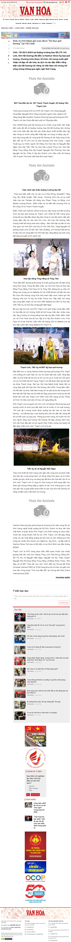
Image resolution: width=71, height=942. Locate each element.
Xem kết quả (35, 794)
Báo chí (17, 19)
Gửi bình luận (64, 603)
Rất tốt (31, 786)
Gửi (28, 794)
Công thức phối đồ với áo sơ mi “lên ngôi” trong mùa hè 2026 (46, 626)
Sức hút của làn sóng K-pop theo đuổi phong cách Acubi (46, 636)
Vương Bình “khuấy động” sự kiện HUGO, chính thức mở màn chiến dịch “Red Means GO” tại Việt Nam (47, 659)
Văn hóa (12, 19)
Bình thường (33, 788)
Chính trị (7, 19)
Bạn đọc (29, 23)
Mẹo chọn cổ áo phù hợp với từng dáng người (42, 669)
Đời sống (51, 19)
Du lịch (32, 19)
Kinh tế (56, 19)
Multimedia (49, 23)
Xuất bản (22, 19)
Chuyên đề (18, 23)
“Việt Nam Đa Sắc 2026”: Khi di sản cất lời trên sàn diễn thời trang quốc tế (47, 615)
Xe (39, 23)
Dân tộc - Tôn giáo (63, 19)
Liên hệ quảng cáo (50, 2)
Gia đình (36, 19)
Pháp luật (24, 23)
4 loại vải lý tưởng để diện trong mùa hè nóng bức (44, 647)
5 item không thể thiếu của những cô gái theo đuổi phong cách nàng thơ (46, 681)
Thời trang (30, 618)
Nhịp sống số (35, 23)
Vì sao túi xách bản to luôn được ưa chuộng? (42, 712)
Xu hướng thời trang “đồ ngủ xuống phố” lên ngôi (43, 701)
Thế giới (43, 23)
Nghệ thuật (42, 19)
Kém (30, 790)
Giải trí (47, 19)
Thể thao (27, 19)
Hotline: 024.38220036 (35, 2)
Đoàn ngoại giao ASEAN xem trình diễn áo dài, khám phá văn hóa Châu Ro (47, 691)
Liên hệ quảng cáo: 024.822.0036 (34, 934)
